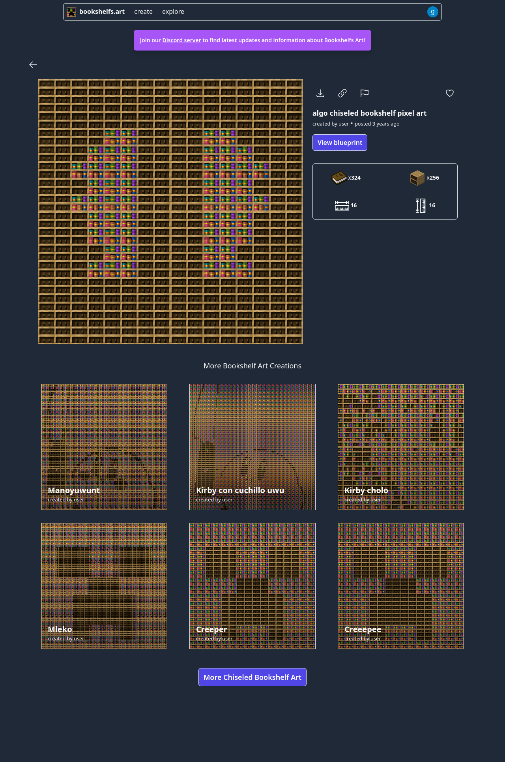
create (143, 11)
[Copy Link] (342, 93)
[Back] (33, 65)
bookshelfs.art (96, 11)
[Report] (364, 93)
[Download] (320, 93)
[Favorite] (450, 93)
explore (173, 11)
